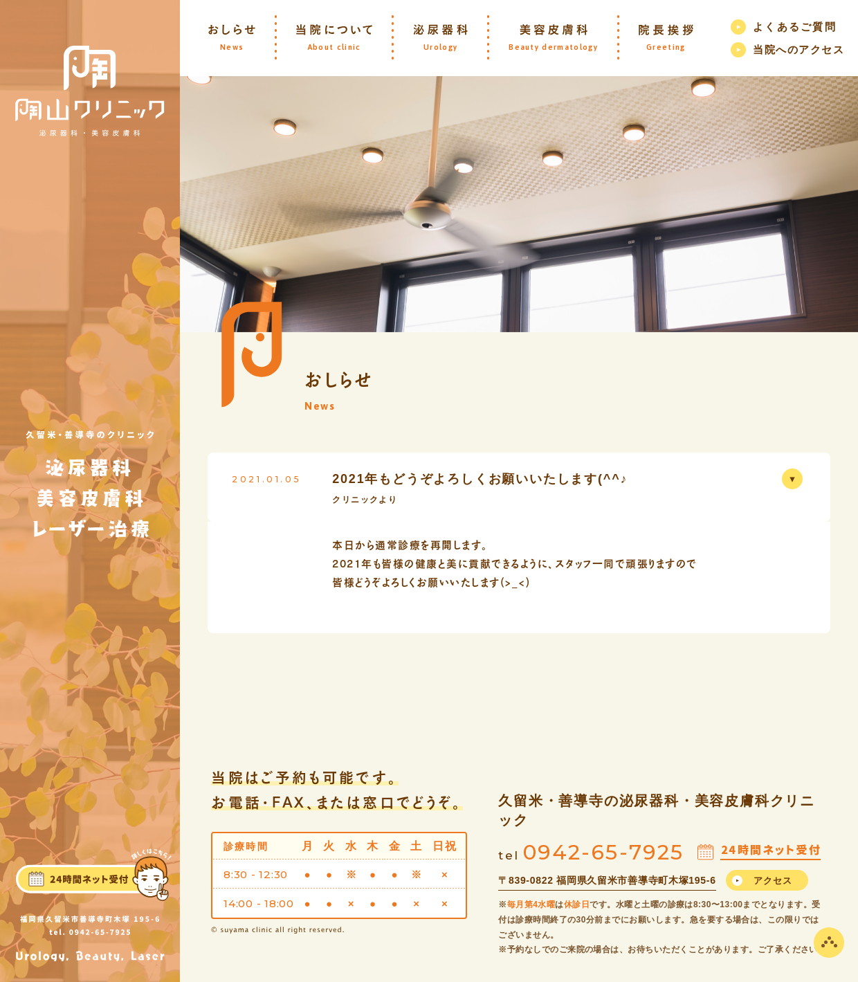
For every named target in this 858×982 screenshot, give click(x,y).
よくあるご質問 (795, 27)
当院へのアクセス (798, 49)
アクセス (773, 880)
